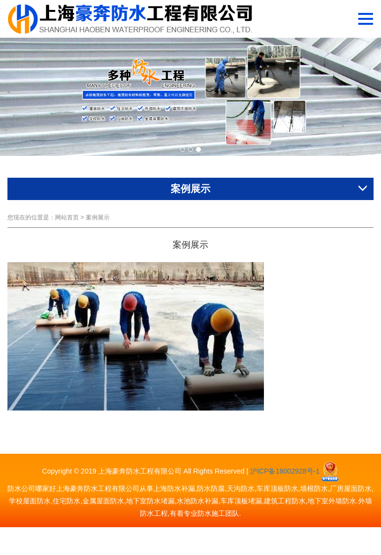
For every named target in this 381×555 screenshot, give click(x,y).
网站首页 (67, 217)
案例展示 (98, 217)
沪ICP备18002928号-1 (284, 471)
